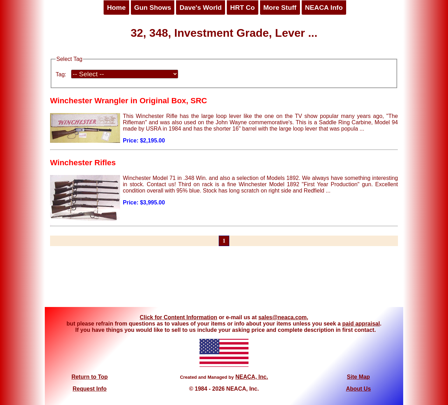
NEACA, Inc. (251, 377)
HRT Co (242, 7)
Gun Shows (152, 7)
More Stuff (279, 7)
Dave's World (201, 7)
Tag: (61, 74)
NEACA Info (324, 7)
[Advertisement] (224, 280)
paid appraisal (361, 324)
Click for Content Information (178, 317)
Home (116, 7)
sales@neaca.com (282, 317)
